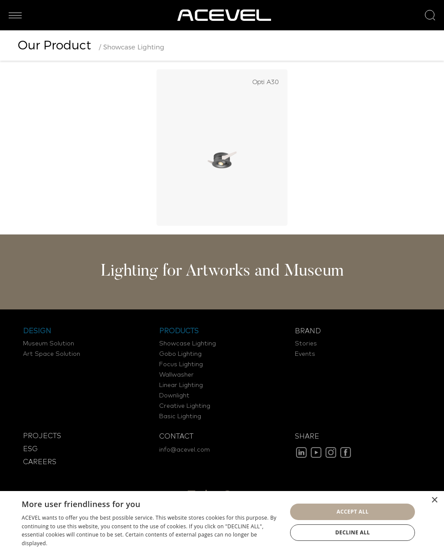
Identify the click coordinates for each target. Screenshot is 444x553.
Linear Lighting (181, 385)
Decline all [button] (352, 532)
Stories (306, 344)
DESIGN (37, 331)
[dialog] (222, 522)
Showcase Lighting (187, 344)
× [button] (434, 500)
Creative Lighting (184, 406)
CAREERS (39, 462)
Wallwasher (176, 375)
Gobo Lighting (180, 354)
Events (305, 354)
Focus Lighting (181, 364)
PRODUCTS (179, 331)
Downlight (174, 396)
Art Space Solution (51, 354)
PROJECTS (42, 436)
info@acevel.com (184, 450)
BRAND (308, 331)
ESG (30, 449)
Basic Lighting (180, 416)
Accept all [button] (352, 511)
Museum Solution (48, 344)
